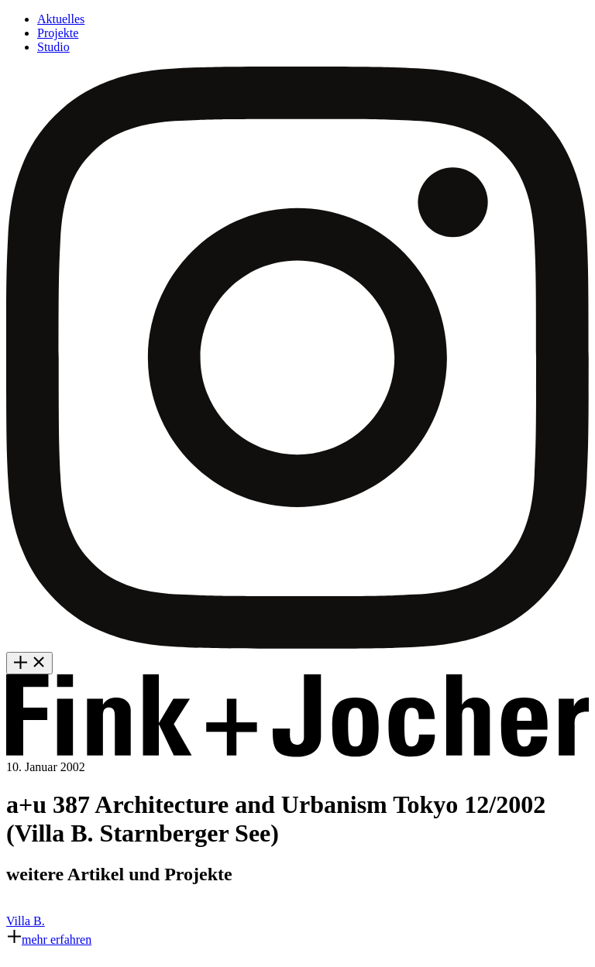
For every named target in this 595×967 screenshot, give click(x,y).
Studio (53, 46)
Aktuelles (60, 19)
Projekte (57, 32)
